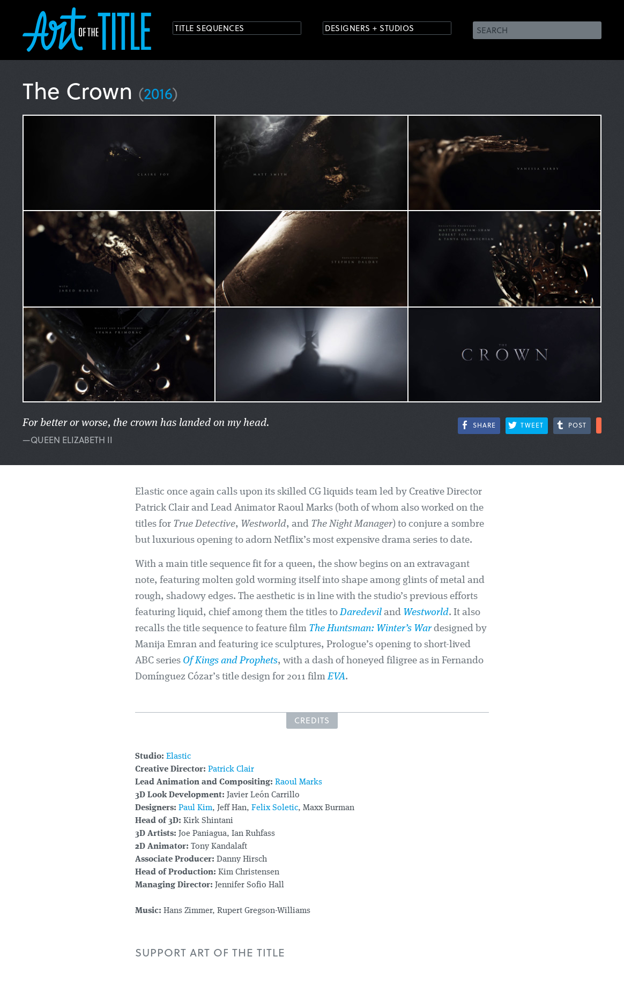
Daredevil (361, 613)
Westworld (426, 613)
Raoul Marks (298, 782)
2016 (158, 93)
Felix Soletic (274, 808)
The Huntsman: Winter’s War (370, 629)
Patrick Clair (231, 769)
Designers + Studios (379, 29)
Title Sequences (217, 29)
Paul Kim (195, 808)
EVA (336, 677)
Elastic (178, 756)
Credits (312, 720)
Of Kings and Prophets (230, 661)
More (598, 425)
